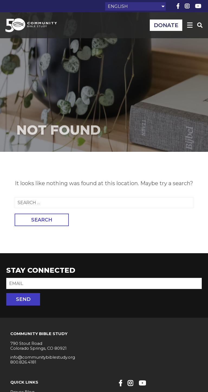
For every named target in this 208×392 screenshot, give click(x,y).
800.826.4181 (23, 362)
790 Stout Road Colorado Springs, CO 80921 (38, 346)
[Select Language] (135, 6)
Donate (166, 25)
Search (41, 220)
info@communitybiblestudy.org (42, 357)
